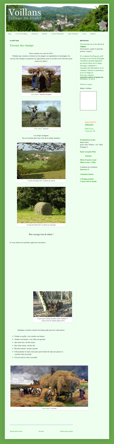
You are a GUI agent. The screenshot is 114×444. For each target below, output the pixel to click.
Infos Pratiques (73, 34)
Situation (34, 34)
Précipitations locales (87, 140)
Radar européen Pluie (88, 152)
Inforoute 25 (84, 169)
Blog (9, 34)
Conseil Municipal (57, 34)
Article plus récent (16, 431)
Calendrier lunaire (87, 174)
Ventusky (88, 156)
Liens (84, 34)
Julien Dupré (35, 94)
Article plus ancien (66, 431)
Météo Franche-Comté (88, 160)
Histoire (44, 34)
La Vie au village (21, 34)
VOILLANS (89, 125)
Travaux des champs (21, 45)
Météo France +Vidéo (88, 162)
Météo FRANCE (90, 122)
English (92, 34)
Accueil (41, 431)
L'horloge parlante (87, 179)
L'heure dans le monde (88, 181)
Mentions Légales (86, 84)
